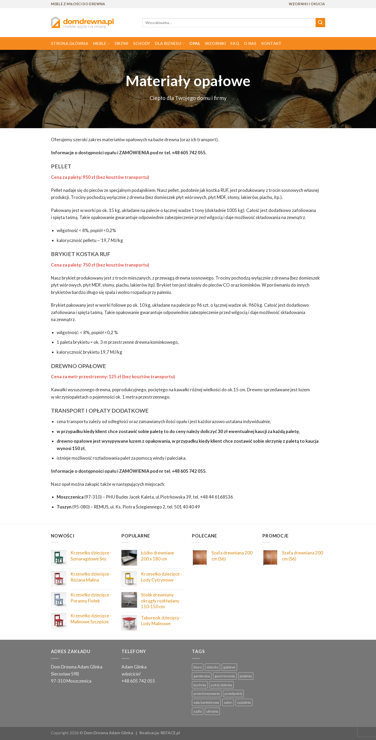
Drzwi (121, 43)
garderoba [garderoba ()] (201, 676)
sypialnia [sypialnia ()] (244, 702)
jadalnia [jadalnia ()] (246, 676)
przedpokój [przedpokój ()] (233, 693)
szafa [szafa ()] (197, 711)
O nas (250, 43)
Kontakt (271, 43)
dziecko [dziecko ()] (213, 667)
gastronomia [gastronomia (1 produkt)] (225, 676)
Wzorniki (215, 43)
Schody (141, 43)
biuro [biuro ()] (197, 667)
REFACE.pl (170, 732)
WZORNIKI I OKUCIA (307, 4)
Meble (101, 43)
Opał (194, 43)
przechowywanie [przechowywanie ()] (206, 693)
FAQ (235, 43)
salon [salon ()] (228, 702)
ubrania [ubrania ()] (212, 711)
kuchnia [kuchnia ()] (199, 685)
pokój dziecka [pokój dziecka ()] (221, 685)
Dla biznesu (170, 43)
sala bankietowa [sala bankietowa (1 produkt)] (206, 702)
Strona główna (69, 43)
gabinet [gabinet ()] (229, 667)
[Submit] (320, 22)
